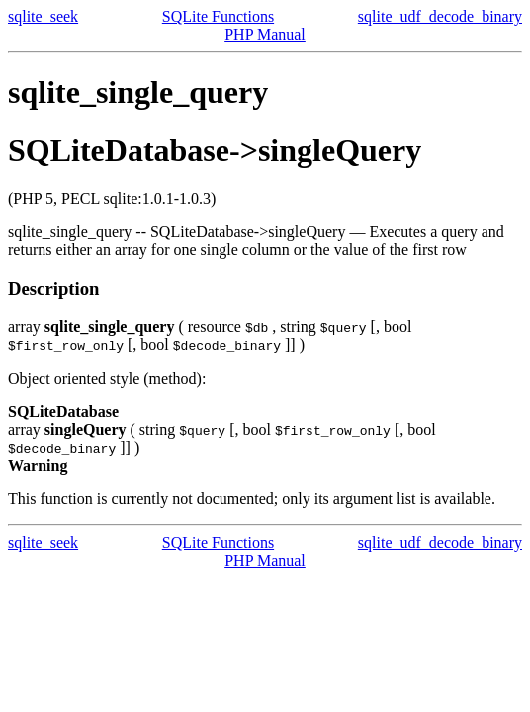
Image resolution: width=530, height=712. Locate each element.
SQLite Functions (218, 16)
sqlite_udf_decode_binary (440, 16)
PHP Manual (265, 34)
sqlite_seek (43, 16)
